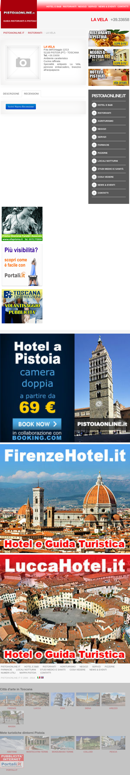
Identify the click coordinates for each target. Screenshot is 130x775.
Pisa (62, 708)
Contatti (122, 6)
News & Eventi (107, 6)
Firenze (11, 708)
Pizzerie (103, 153)
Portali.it (11, 770)
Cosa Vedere (106, 177)
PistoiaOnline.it (13, 32)
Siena (88, 708)
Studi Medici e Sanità (110, 169)
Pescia (113, 752)
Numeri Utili (8, 672)
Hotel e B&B (53, 6)
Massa (11, 726)
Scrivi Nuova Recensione (21, 106)
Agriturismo (105, 121)
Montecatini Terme (37, 752)
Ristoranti (69, 6)
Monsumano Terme (62, 752)
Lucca (37, 708)
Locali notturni (108, 161)
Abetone (12, 752)
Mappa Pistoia (28, 672)
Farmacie (103, 145)
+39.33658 (120, 19)
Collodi (88, 752)
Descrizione (11, 93)
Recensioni (31, 93)
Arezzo (113, 708)
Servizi (92, 6)
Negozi (82, 6)
